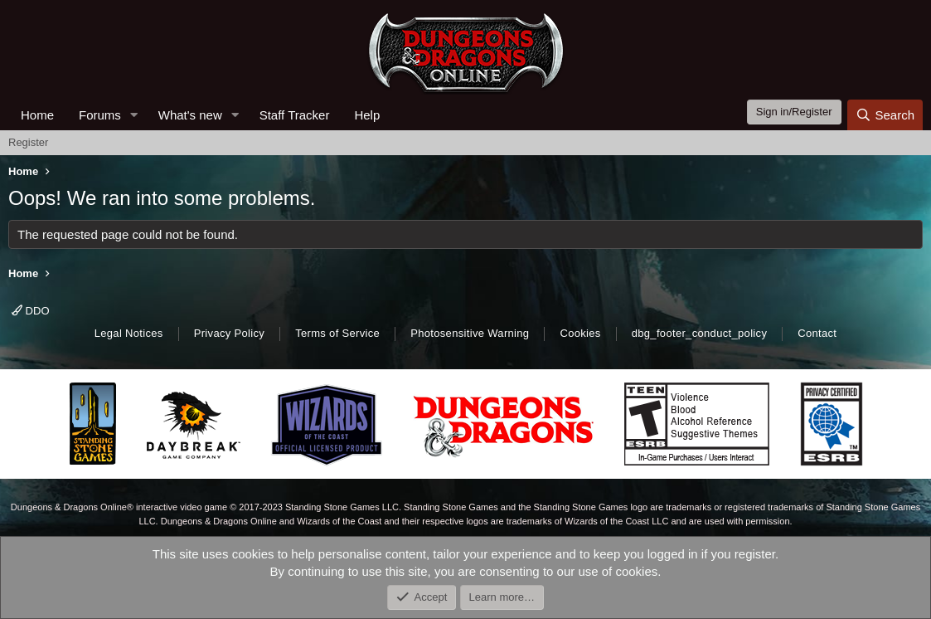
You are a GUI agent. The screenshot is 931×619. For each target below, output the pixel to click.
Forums (100, 115)
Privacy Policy (229, 333)
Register (28, 142)
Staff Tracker (294, 115)
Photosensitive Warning (469, 333)
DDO (31, 311)
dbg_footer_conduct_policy (700, 333)
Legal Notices (129, 333)
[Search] (885, 115)
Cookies (580, 333)
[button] (134, 115)
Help (367, 115)
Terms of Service (337, 333)
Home (37, 115)
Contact (817, 333)
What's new (190, 115)
